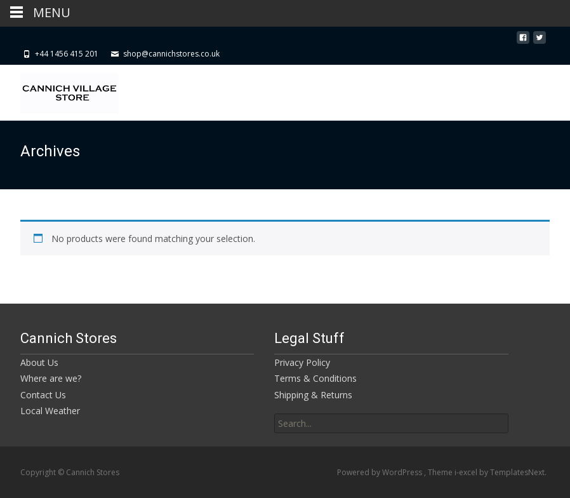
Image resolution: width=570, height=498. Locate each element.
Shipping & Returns (313, 395)
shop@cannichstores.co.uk (171, 53)
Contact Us (43, 395)
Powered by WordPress (380, 472)
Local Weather (50, 411)
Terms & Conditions (315, 378)
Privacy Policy (302, 362)
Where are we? (50, 378)
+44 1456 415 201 (66, 53)
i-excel (466, 472)
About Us (39, 362)
